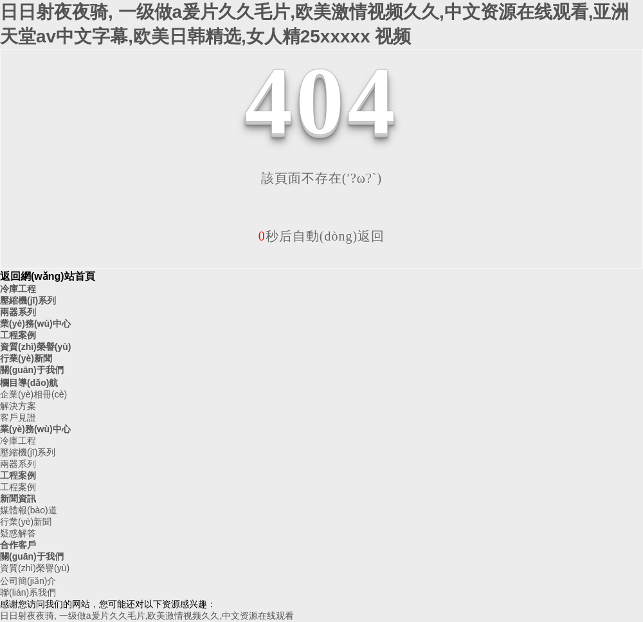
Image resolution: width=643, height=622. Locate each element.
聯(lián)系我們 (28, 592)
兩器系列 (18, 312)
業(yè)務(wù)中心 (35, 323)
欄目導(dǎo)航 (29, 383)
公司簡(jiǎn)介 (28, 581)
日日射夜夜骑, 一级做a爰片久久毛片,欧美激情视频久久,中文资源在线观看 (147, 615)
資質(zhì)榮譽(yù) (35, 347)
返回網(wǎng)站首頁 (47, 276)
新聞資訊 (18, 498)
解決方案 (18, 406)
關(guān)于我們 (32, 370)
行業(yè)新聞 (26, 358)
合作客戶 (18, 545)
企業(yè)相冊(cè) (33, 394)
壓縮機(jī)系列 (28, 300)
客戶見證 (18, 417)
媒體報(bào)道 (28, 510)
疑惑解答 (18, 533)
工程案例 (18, 335)
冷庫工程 (18, 289)
